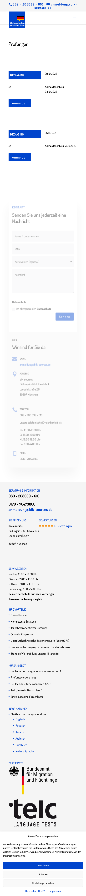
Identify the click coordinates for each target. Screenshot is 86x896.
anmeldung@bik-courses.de (35, 364)
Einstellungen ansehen (43, 883)
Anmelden (19, 103)
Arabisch (20, 738)
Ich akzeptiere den (31, 309)
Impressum (55, 891)
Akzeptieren (43, 865)
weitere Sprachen (25, 751)
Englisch (20, 719)
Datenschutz (44, 309)
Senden (64, 317)
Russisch (20, 725)
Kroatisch (20, 732)
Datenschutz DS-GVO (35, 891)
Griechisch (21, 745)
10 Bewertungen (63, 526)
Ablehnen (43, 874)
